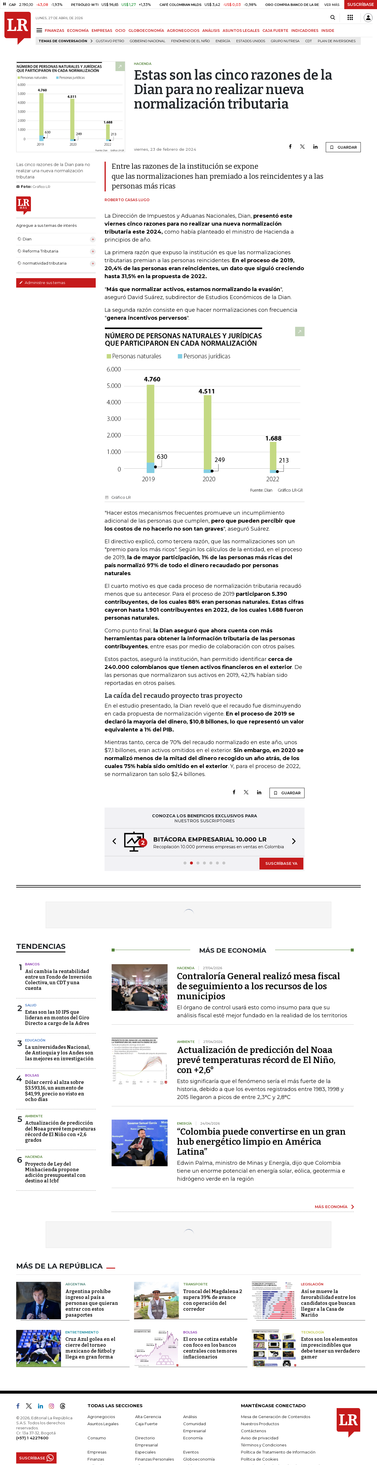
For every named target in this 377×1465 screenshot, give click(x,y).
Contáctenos (253, 1430)
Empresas (96, 1452)
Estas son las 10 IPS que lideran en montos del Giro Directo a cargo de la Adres (57, 1017)
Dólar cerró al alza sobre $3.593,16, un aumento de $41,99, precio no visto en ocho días (54, 1091)
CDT (308, 41)
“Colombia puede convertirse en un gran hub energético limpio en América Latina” (261, 1141)
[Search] (333, 18)
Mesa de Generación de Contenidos (275, 1416)
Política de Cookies (259, 1459)
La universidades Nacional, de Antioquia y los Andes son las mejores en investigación (59, 1052)
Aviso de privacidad (259, 1438)
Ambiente (34, 1116)
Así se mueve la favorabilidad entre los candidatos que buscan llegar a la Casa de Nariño (328, 1303)
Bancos (32, 964)
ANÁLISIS (211, 30)
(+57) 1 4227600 (32, 1438)
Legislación (312, 1284)
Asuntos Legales (102, 1423)
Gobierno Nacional (147, 41)
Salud (31, 1005)
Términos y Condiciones (263, 1445)
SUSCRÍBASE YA (281, 863)
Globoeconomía (199, 1459)
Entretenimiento (82, 1332)
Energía (223, 41)
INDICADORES (304, 30)
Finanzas (95, 1459)
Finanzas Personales (154, 1459)
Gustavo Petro (110, 41)
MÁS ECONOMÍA (331, 1206)
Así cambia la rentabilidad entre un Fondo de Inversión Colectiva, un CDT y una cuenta (58, 980)
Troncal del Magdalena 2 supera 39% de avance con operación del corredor (212, 1300)
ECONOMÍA (78, 30)
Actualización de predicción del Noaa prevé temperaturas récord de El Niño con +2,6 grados (60, 1131)
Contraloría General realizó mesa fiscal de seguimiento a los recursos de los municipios (258, 986)
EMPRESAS (102, 30)
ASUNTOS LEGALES (241, 30)
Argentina (75, 1284)
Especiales (145, 1452)
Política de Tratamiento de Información (278, 1452)
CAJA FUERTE (275, 30)
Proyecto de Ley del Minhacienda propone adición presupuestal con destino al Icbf (55, 1172)
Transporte (195, 1284)
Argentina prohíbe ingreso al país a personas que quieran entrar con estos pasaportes (91, 1303)
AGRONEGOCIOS (183, 30)
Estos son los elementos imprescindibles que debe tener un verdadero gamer (330, 1348)
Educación (35, 1040)
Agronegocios (101, 1416)
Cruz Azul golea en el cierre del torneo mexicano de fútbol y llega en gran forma (90, 1348)
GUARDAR (343, 147)
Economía (193, 1438)
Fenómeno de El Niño (190, 41)
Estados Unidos (250, 41)
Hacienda (33, 1157)
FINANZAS (54, 30)
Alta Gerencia (148, 1416)
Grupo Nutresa (285, 41)
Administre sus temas (42, 282)
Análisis (190, 1416)
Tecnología (312, 1332)
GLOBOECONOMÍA (146, 30)
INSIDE (327, 30)
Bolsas (32, 1075)
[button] (112, 842)
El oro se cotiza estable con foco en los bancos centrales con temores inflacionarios (210, 1348)
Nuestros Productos (260, 1423)
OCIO (120, 30)
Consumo (96, 1438)
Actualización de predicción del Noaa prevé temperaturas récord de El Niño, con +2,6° (256, 1060)
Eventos (191, 1452)
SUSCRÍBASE (360, 4)
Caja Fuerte (146, 1423)
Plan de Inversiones (336, 41)
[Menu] (40, 30)
